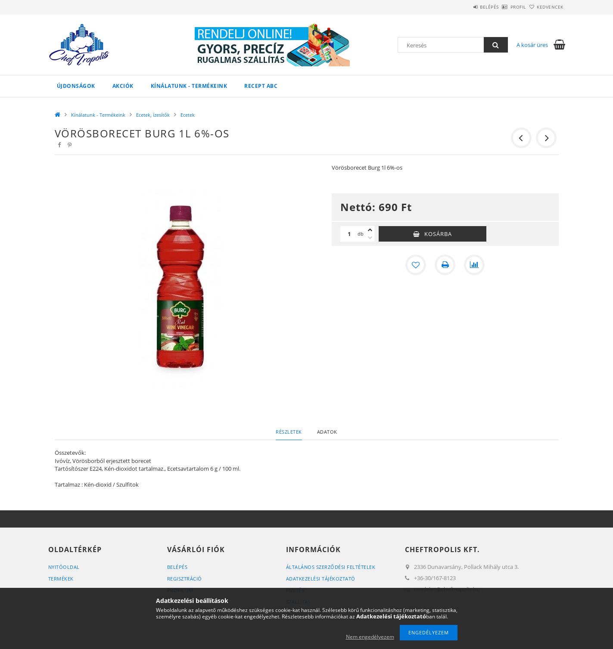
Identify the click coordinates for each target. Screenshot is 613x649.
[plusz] (370, 230)
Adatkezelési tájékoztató (320, 578)
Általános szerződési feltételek (331, 567)
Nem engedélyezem (370, 636)
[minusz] (370, 238)
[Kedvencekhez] (415, 265)
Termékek (61, 578)
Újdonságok (76, 86)
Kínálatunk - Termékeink (189, 86)
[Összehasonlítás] (474, 265)
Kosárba (438, 234)
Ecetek (187, 115)
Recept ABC (260, 86)
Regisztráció (184, 578)
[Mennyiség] (349, 234)
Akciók (123, 86)
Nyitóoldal (64, 567)
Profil (504, 7)
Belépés (465, 7)
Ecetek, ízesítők (153, 115)
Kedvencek (545, 7)
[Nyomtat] (445, 265)
